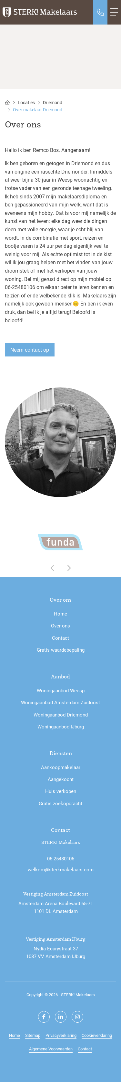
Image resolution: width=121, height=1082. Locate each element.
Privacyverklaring (60, 1035)
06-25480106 (60, 858)
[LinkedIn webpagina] (60, 1017)
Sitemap (32, 1035)
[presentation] (52, 568)
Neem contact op (29, 349)
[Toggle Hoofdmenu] (114, 12)
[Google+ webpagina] (77, 1017)
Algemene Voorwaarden (51, 1048)
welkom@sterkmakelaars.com (61, 869)
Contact (85, 1048)
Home (14, 1035)
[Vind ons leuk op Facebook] (44, 1017)
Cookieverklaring (97, 1035)
